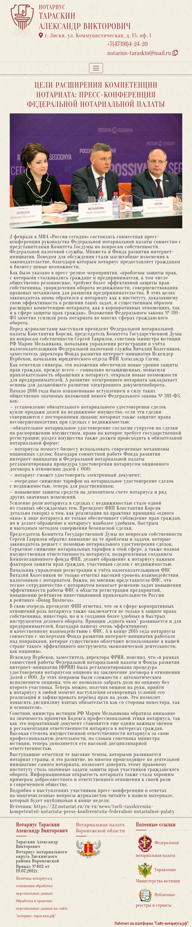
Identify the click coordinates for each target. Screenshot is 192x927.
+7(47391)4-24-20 (127, 44)
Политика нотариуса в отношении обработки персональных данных (34, 886)
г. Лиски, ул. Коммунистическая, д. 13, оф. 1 (95, 35)
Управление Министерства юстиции (158, 873)
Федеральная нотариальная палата (157, 846)
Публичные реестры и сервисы (155, 898)
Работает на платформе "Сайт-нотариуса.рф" (151, 923)
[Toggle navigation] (96, 68)
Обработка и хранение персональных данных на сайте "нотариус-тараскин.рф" (42, 908)
